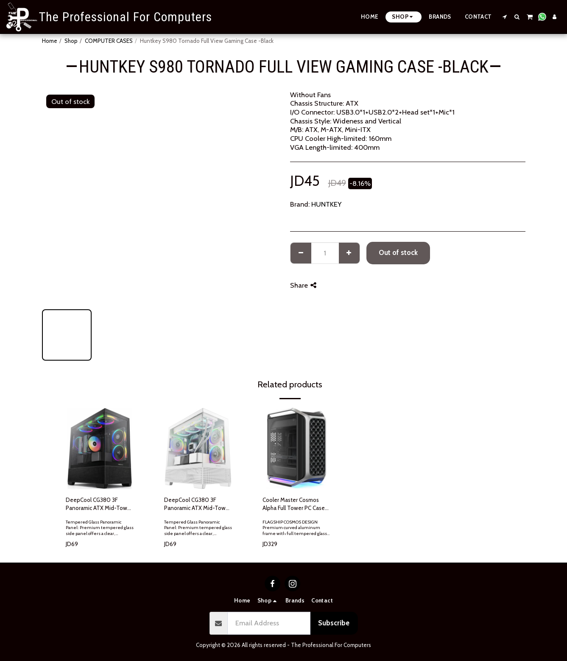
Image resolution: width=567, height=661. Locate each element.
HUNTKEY (326, 204)
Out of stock (398, 252)
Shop (71, 40)
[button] (505, 17)
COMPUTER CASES (109, 40)
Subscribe (333, 623)
